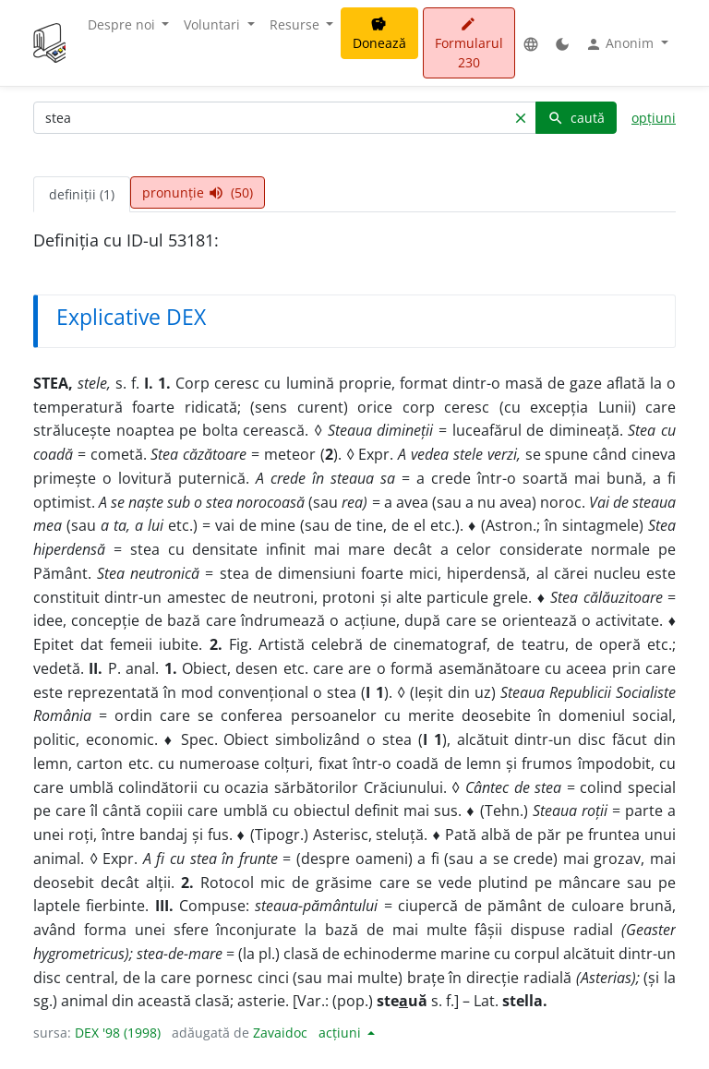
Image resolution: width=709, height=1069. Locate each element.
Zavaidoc (280, 1032)
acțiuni (341, 1032)
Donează (379, 34)
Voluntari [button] (214, 24)
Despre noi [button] (123, 24)
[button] (531, 43)
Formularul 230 (469, 44)
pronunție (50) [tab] (197, 192)
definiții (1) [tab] (81, 194)
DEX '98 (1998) (118, 1032)
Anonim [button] (621, 43)
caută (576, 117)
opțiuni (653, 117)
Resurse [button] (296, 24)
